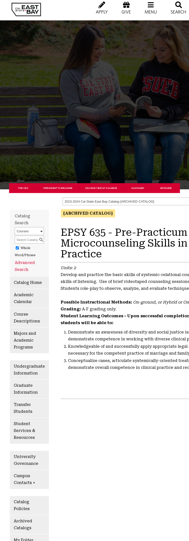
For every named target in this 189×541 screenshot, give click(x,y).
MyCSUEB (166, 188)
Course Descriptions (27, 317)
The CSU (23, 188)
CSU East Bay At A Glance (101, 188)
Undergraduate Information (29, 369)
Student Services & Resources (24, 430)
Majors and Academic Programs (25, 340)
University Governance (26, 460)
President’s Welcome (57, 188)
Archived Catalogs (23, 524)
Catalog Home (28, 282)
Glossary (137, 188)
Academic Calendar (23, 298)
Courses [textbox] (22, 231)
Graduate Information (26, 389)
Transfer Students (23, 408)
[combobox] (29, 231)
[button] (151, 12)
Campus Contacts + (24, 479)
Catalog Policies (22, 505)
